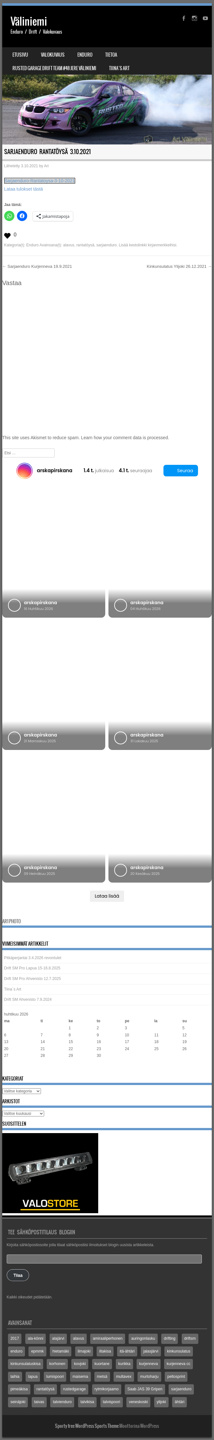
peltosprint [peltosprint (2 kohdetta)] (176, 1376)
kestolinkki (138, 245)
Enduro (84, 54)
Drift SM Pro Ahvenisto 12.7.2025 (32, 978)
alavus (68, 245)
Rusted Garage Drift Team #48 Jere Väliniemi (54, 68)
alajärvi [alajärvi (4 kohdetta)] (58, 1338)
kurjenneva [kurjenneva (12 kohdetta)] (148, 1364)
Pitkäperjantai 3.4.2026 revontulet (32, 958)
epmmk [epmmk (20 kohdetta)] (37, 1351)
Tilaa (18, 1275)
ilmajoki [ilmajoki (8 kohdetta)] (84, 1351)
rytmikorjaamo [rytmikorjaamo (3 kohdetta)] (107, 1389)
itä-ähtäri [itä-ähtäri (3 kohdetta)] (127, 1351)
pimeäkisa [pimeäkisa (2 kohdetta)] (19, 1389)
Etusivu (20, 54)
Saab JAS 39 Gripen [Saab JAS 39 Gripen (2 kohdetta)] (144, 1389)
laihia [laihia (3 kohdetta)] (15, 1376)
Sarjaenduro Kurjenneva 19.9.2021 (37, 266)
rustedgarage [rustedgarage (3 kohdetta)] (74, 1389)
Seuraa (180, 470)
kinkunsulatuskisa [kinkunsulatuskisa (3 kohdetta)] (26, 1364)
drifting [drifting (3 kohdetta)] (169, 1338)
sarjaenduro (106, 245)
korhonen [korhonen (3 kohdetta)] (57, 1364)
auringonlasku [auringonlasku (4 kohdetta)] (143, 1338)
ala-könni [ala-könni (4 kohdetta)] (36, 1338)
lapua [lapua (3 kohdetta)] (32, 1376)
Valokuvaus (53, 54)
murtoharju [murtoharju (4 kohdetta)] (149, 1376)
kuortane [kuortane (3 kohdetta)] (102, 1364)
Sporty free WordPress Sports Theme (87, 1425)
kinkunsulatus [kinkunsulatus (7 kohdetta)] (178, 1351)
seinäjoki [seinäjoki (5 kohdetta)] (18, 1402)
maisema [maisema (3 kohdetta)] (80, 1376)
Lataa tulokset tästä (23, 189)
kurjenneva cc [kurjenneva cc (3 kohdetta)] (178, 1364)
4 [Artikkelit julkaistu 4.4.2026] (155, 1028)
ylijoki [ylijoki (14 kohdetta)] (161, 1402)
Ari (46, 166)
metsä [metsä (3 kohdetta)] (102, 1376)
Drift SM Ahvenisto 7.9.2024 (28, 999)
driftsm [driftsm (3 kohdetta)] (190, 1338)
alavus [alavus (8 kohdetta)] (78, 1338)
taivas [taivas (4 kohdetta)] (39, 1402)
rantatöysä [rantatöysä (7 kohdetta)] (45, 1389)
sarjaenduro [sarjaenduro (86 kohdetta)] (181, 1389)
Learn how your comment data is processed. (125, 437)
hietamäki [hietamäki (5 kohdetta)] (60, 1351)
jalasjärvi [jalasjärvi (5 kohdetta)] (150, 1351)
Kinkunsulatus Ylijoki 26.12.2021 (179, 266)
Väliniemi (29, 21)
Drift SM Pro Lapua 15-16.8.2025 (32, 968)
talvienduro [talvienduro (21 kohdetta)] (62, 1402)
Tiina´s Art (119, 68)
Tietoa (111, 54)
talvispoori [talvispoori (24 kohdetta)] (111, 1402)
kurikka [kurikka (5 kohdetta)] (124, 1364)
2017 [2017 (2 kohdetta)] (15, 1338)
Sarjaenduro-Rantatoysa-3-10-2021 (39, 180)
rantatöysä (85, 245)
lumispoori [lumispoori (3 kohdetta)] (55, 1376)
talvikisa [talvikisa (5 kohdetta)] (87, 1402)
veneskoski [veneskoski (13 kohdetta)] (138, 1402)
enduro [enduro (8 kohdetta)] (16, 1351)
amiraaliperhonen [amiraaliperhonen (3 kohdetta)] (108, 1338)
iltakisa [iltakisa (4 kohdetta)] (105, 1351)
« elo (8, 1068)
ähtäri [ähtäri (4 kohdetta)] (179, 1402)
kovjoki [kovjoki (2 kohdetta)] (80, 1364)
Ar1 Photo (11, 921)
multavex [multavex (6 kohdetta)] (123, 1376)
